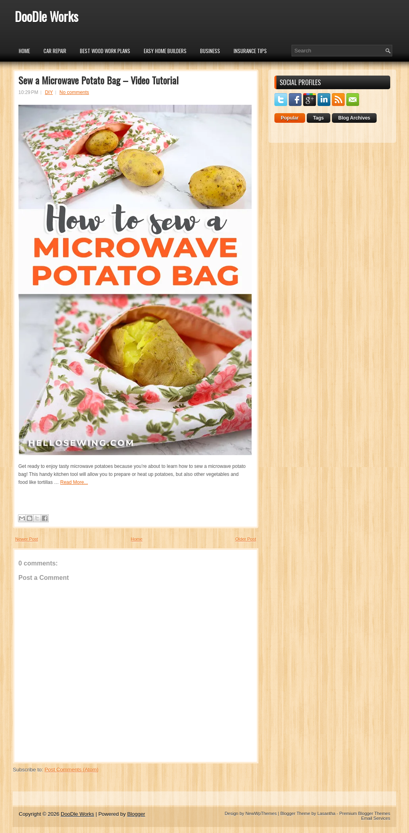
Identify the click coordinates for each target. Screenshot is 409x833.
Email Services (375, 818)
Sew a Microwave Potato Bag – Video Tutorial (98, 80)
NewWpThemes (260, 813)
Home (24, 51)
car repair (55, 51)
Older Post (245, 539)
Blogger (136, 814)
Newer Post (26, 539)
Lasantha (326, 813)
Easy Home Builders (165, 51)
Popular (290, 118)
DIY (49, 92)
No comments (74, 92)
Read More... (74, 482)
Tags (318, 118)
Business (210, 51)
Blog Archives (354, 118)
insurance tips (250, 51)
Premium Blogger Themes (364, 813)
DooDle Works (46, 16)
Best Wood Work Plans (105, 51)
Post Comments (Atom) (72, 770)
